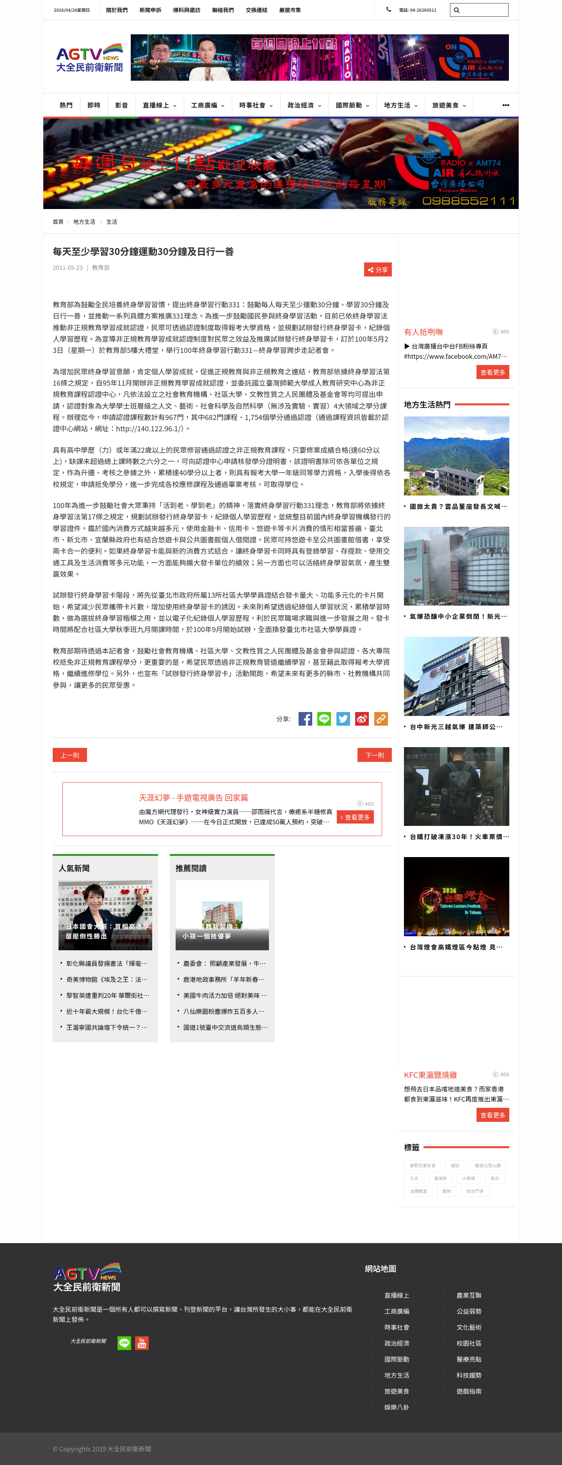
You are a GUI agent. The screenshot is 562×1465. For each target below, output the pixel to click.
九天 (414, 1178)
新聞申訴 (151, 10)
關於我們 (117, 10)
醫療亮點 (469, 1359)
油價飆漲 (418, 1191)
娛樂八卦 (396, 1407)
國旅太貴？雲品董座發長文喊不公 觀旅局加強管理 (459, 506)
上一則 (69, 755)
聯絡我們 (223, 10)
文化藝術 (469, 1327)
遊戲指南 (469, 1391)
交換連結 (257, 10)
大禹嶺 (468, 1178)
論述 (455, 1165)
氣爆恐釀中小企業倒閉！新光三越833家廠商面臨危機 (459, 616)
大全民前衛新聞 (88, 1341)
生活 (111, 221)
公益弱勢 (469, 1311)
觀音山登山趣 (488, 1165)
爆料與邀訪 (187, 10)
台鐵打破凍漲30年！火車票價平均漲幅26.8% (456, 837)
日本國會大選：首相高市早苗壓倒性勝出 (108, 931)
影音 (121, 105)
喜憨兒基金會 (423, 1165)
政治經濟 (305, 105)
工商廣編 (208, 105)
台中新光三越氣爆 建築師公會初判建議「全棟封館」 (456, 727)
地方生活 (401, 105)
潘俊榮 (440, 1178)
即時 (94, 105)
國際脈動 (353, 105)
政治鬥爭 (475, 1191)
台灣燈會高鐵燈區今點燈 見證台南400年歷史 (456, 947)
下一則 (374, 755)
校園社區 (469, 1343)
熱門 (66, 105)
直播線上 (160, 105)
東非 (495, 1178)
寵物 (447, 1191)
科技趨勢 (469, 1375)
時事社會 (256, 105)
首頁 (58, 221)
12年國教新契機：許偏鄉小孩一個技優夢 (222, 931)
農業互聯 (469, 1295)
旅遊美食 (449, 105)
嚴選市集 (290, 10)
